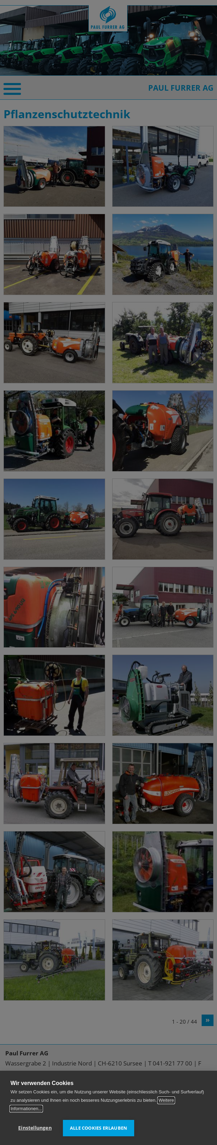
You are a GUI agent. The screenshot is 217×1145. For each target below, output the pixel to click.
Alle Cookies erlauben (98, 1128)
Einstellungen (35, 1128)
